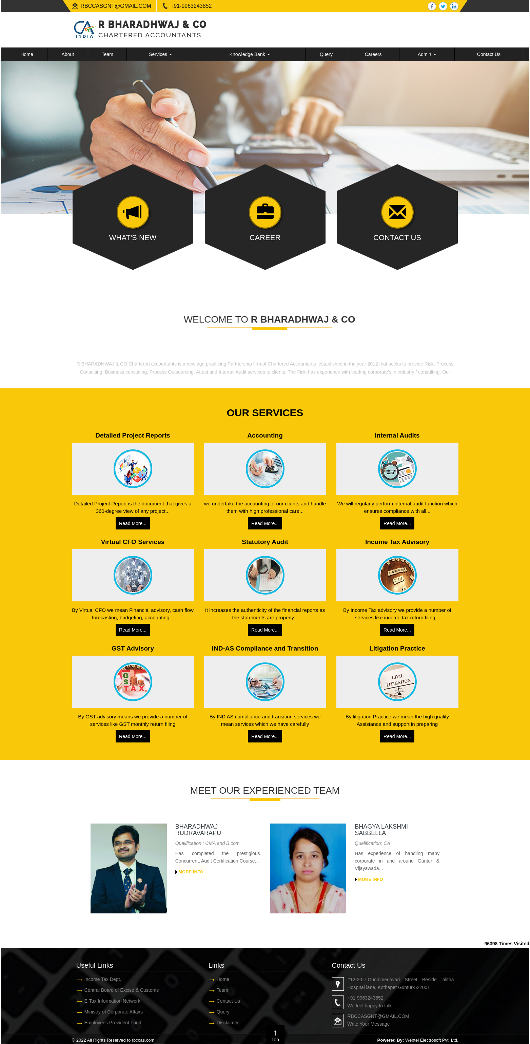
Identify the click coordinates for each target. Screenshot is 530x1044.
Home (26, 54)
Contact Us (488, 54)
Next (513, 132)
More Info (189, 871)
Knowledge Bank (250, 54)
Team (107, 54)
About (67, 54)
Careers (373, 54)
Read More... (132, 523)
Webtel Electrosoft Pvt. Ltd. (431, 1040)
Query (326, 54)
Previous (16, 132)
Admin (427, 54)
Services (160, 54)
